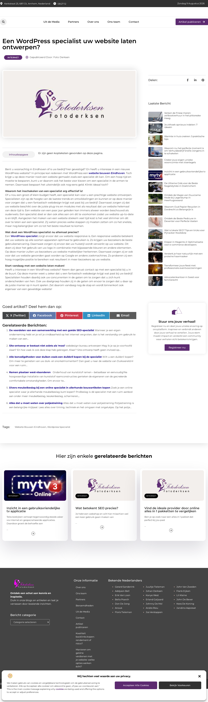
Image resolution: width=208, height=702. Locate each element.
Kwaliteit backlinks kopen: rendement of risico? (85, 651)
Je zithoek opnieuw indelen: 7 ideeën (180, 139)
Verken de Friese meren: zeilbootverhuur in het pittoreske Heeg (182, 129)
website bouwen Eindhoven (107, 186)
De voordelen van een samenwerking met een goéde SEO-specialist (51, 343)
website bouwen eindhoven (30, 440)
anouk (118, 621)
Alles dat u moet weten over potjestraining (36, 416)
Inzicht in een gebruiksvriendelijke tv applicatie (184, 186)
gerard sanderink (124, 600)
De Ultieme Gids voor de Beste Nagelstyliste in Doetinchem (181, 198)
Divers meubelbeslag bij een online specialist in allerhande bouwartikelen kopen (59, 400)
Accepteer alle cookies (136, 685)
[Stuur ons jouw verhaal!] (177, 324)
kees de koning (185, 616)
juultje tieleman (155, 600)
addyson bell (122, 604)
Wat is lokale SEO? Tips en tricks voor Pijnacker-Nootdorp (184, 244)
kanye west (152, 608)
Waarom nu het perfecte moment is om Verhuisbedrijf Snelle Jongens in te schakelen (184, 164)
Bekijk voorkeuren (180, 685)
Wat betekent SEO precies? (96, 521)
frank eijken (183, 604)
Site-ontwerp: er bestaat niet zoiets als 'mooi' (37, 358)
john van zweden (186, 600)
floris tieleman (123, 625)
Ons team (113, 35)
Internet (13, 70)
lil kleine (181, 608)
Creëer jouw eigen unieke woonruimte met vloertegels (180, 174)
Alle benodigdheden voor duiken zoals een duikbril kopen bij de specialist (55, 370)
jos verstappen (154, 625)
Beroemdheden (85, 618)
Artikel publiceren (82, 639)
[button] (199, 676)
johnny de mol (154, 616)
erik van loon (122, 608)
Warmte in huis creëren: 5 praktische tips (184, 151)
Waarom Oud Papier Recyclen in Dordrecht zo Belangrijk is (182, 221)
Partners (73, 35)
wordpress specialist (58, 440)
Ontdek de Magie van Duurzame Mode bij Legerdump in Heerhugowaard (182, 211)
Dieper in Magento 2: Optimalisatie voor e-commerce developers (183, 256)
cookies (60, 689)
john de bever (184, 612)
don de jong (122, 616)
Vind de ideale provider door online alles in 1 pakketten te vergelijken (171, 523)
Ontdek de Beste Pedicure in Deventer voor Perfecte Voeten (181, 233)
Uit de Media (51, 35)
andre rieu (152, 621)
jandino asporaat (186, 621)
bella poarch (122, 612)
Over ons (93, 35)
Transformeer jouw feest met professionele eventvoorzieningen (183, 280)
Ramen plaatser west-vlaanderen (30, 385)
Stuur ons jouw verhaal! (177, 335)
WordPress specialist (24, 249)
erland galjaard (154, 612)
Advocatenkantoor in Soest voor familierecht (181, 291)
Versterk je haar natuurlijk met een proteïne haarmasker (183, 268)
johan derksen (154, 604)
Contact (134, 35)
